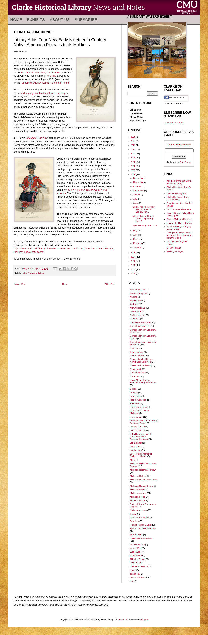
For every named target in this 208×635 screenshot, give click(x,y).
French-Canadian (138, 400)
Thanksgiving (136, 534)
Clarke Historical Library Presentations (178, 198)
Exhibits (36, 20)
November (138, 182)
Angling (133, 297)
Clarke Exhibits (137, 356)
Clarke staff (135, 369)
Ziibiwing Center (137, 559)
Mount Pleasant (137, 500)
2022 (133, 149)
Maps (132, 460)
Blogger (144, 619)
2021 (133, 153)
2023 (133, 145)
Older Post (110, 284)
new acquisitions (138, 577)
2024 (133, 141)
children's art (136, 563)
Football (134, 392)
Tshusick (51, 75)
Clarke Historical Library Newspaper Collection (141, 360)
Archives (134, 304)
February (137, 243)
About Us (60, 20)
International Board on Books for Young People (144, 421)
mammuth (123, 619)
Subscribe (86, 20)
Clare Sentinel (136, 352)
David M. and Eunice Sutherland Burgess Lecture (143, 381)
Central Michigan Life (140, 326)
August (136, 195)
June (135, 203)
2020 (133, 158)
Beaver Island (136, 311)
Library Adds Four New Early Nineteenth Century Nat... (143, 209)
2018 (133, 166)
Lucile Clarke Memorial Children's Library (141, 455)
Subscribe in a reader (174, 122)
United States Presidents (142, 538)
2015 (133, 252)
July (135, 199)
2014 (133, 257)
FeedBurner (185, 162)
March (136, 239)
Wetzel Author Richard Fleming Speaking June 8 (143, 218)
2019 (133, 162)
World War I (135, 552)
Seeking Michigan (175, 251)
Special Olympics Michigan (143, 528)
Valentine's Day (137, 544)
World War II (136, 555)
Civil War (134, 348)
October (137, 186)
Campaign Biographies (141, 322)
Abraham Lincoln (138, 289)
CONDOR (135, 319)
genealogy (135, 574)
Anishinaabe (136, 300)
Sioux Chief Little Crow (32, 72)
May (135, 230)
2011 (133, 269)
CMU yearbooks (137, 315)
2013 (133, 261)
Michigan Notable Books (141, 486)
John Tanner (136, 443)
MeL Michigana (174, 248)
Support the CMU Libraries (179, 223)
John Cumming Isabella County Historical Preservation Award (141, 436)
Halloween (135, 403)
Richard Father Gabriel (141, 525)
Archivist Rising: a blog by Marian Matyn (179, 227)
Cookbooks (135, 376)
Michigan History (138, 476)
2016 (133, 174)
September (138, 190)
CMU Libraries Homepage (179, 209)
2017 (133, 170)
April (135, 235)
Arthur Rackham (137, 308)
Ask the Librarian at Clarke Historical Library (179, 182)
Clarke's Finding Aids (176, 193)
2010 (133, 273)
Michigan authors (138, 493)
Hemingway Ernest (139, 407)
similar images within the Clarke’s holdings (43, 93)
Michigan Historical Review (143, 470)
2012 (133, 265)
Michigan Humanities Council (144, 479)
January (137, 247)
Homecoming (136, 417)
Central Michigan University (180, 219)
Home (16, 20)
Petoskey (134, 521)
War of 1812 (136, 548)
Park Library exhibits (139, 517)
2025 (133, 137)
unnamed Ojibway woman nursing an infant (45, 82)
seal (132, 581)
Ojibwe (41, 273)
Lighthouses (136, 450)
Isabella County (137, 426)
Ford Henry (135, 396)
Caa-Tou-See (53, 72)
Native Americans (29, 273)
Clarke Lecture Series (140, 365)
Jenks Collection (138, 430)
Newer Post (20, 284)
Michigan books (137, 497)
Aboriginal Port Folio (37, 138)
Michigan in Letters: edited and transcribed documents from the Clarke (179, 235)
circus (133, 570)
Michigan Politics (138, 489)
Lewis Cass (135, 446)
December (138, 178)
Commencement (138, 372)
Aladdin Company (138, 293)
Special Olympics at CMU (145, 225)
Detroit (133, 389)
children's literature (139, 566)
